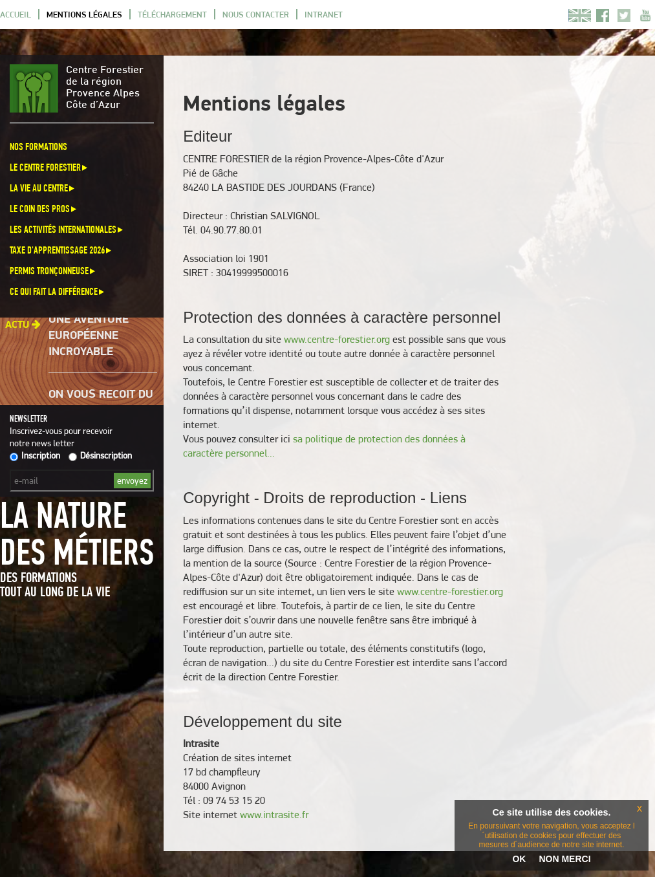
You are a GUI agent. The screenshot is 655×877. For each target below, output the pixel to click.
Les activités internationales (67, 229)
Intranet (324, 14)
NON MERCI (564, 859)
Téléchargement (172, 14)
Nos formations (38, 146)
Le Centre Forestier (49, 167)
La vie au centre (43, 188)
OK (519, 859)
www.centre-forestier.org (337, 339)
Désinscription (100, 455)
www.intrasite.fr (274, 814)
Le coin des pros (44, 208)
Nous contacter (255, 14)
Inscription (35, 455)
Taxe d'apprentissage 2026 (61, 250)
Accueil (15, 14)
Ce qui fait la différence (58, 291)
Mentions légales (84, 14)
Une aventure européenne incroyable (88, 337)
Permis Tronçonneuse (53, 271)
